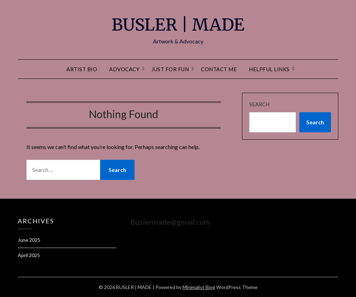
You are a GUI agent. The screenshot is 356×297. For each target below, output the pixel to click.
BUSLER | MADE (178, 24)
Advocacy (124, 69)
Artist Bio (81, 69)
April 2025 (29, 255)
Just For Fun (170, 69)
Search (259, 104)
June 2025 (29, 240)
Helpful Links (269, 69)
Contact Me (219, 69)
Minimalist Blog (199, 287)
